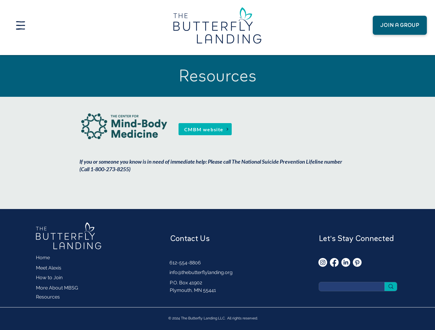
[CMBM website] (205, 129)
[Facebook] (334, 262)
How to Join (49, 277)
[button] (20, 25)
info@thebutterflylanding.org (201, 272)
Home (43, 257)
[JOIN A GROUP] (400, 25)
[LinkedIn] (345, 262)
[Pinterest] (357, 262)
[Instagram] (322, 262)
